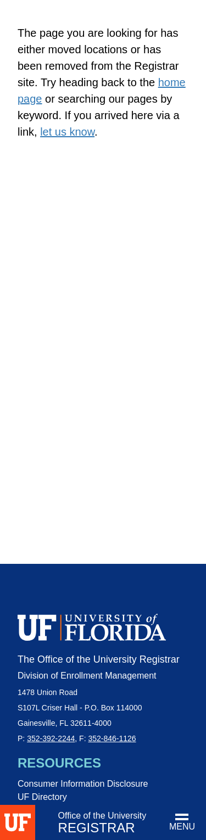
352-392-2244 (51, 738)
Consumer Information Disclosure (83, 783)
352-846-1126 (112, 738)
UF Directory (42, 797)
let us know (67, 132)
